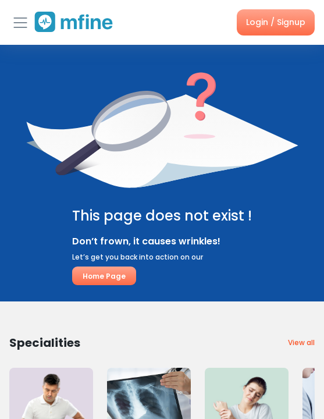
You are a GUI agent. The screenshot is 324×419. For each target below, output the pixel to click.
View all (301, 342)
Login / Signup (275, 22)
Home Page (104, 276)
